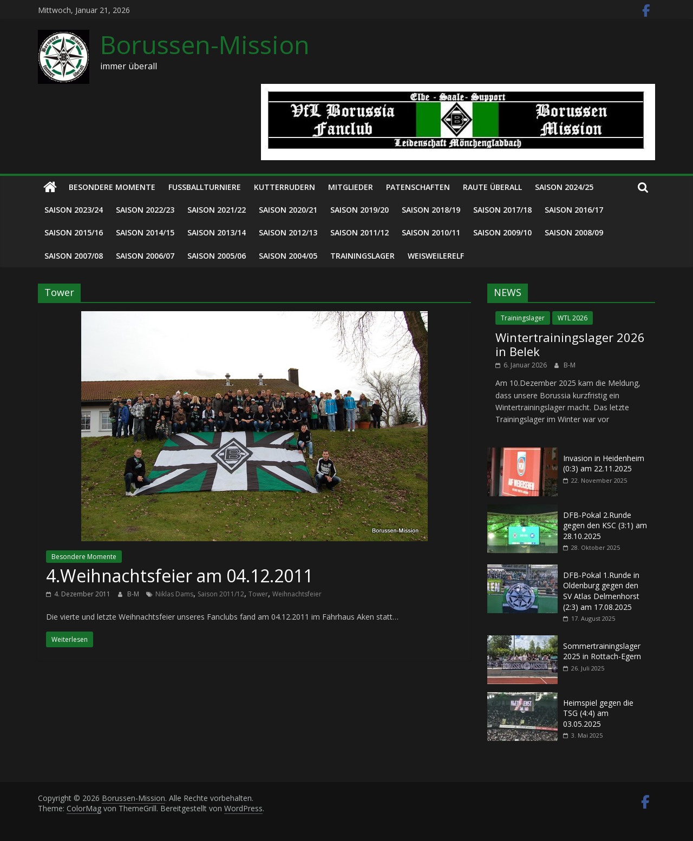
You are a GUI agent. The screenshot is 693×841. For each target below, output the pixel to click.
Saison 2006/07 (145, 256)
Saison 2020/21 (288, 210)
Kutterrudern (284, 187)
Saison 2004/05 (288, 256)
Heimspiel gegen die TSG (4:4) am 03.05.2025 (598, 713)
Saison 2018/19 (431, 210)
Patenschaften (418, 187)
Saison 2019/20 (359, 210)
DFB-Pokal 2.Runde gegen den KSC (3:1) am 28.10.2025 (605, 525)
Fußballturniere (204, 187)
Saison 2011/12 (359, 232)
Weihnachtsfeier (297, 594)
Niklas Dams (174, 594)
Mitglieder (350, 187)
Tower (258, 594)
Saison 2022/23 (145, 210)
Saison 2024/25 (564, 187)
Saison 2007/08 (73, 256)
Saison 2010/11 (431, 232)
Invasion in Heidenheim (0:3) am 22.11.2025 (603, 463)
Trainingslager (362, 256)
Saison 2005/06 (216, 256)
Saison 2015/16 (73, 232)
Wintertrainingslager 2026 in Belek (570, 344)
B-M (134, 594)
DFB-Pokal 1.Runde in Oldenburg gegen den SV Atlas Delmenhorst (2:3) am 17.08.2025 (601, 591)
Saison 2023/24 (73, 210)
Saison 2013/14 (216, 232)
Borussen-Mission (205, 44)
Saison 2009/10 (502, 232)
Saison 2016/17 (574, 210)
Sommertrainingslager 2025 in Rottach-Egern (602, 651)
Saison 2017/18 (502, 210)
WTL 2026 (572, 318)
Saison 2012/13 (288, 232)
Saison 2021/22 (216, 210)
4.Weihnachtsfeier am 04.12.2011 (179, 575)
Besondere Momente (112, 187)
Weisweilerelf (436, 256)
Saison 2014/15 (145, 232)
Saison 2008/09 (574, 232)
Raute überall (492, 187)
